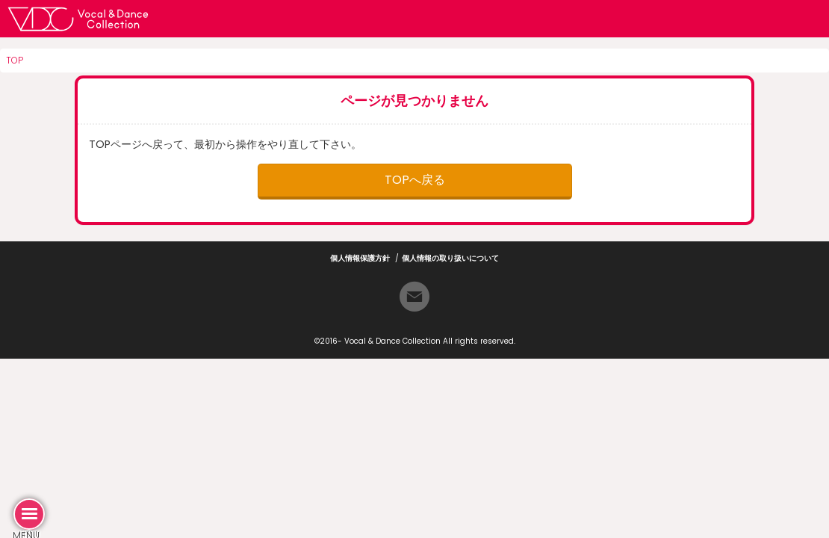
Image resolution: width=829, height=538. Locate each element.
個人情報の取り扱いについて (450, 258)
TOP (14, 60)
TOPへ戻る (415, 179)
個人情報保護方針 (360, 258)
